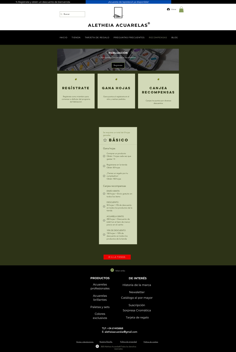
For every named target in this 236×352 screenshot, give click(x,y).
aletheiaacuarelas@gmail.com (121, 331)
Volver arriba (120, 271)
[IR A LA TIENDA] (117, 257)
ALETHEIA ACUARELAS (118, 25)
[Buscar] (72, 14)
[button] (181, 9)
